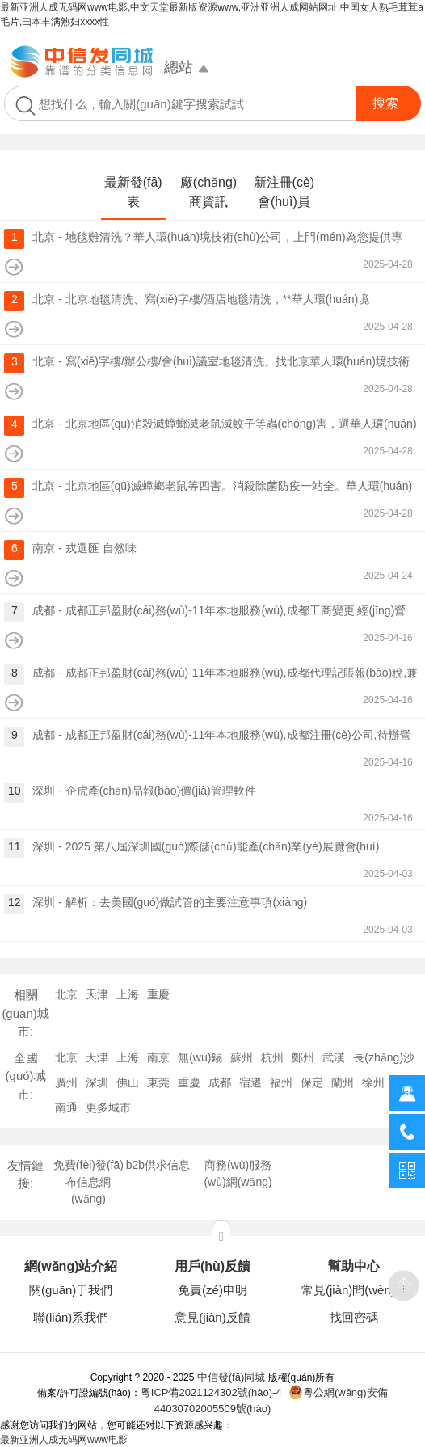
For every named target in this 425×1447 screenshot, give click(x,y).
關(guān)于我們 (70, 1290)
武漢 (333, 1057)
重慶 (158, 994)
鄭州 (303, 1057)
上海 (127, 994)
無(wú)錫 (200, 1057)
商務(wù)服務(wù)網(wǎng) (237, 1173)
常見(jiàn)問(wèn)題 (354, 1290)
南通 (66, 1107)
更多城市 (108, 1107)
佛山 (127, 1082)
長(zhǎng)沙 (383, 1057)
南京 (158, 1057)
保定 (312, 1082)
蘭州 (342, 1082)
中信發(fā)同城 (231, 1377)
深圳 (97, 1082)
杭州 (272, 1057)
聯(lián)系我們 (70, 1317)
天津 (97, 994)
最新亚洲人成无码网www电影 (64, 1439)
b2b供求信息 (158, 1164)
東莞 (158, 1082)
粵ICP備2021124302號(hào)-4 (211, 1392)
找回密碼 (354, 1317)
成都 (219, 1082)
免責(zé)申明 (212, 1290)
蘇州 (241, 1057)
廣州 (66, 1082)
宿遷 (250, 1082)
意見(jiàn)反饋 (212, 1317)
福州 (281, 1082)
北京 (66, 994)
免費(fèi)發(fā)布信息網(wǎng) (88, 1181)
